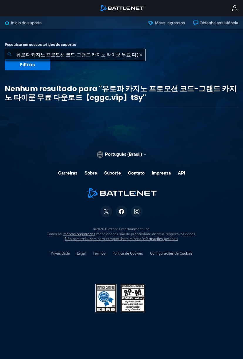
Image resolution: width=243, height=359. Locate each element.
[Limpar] (141, 55)
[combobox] (75, 55)
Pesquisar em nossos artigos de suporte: (40, 45)
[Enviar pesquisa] (9, 55)
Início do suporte (23, 23)
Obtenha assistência (215, 23)
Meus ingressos (166, 23)
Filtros (27, 64)
